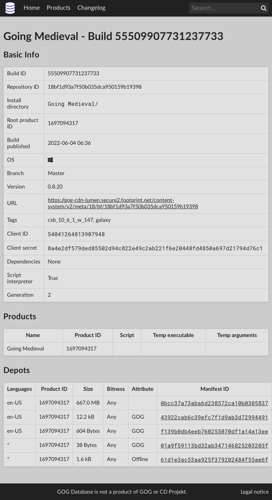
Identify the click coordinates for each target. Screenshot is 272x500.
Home (32, 8)
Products (59, 8)
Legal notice (255, 492)
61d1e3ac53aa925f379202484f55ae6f (214, 459)
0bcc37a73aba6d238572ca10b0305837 (214, 403)
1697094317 (63, 123)
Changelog (91, 8)
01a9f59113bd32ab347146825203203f (214, 445)
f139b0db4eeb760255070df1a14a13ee (214, 431)
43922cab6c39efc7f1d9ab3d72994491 (214, 417)
